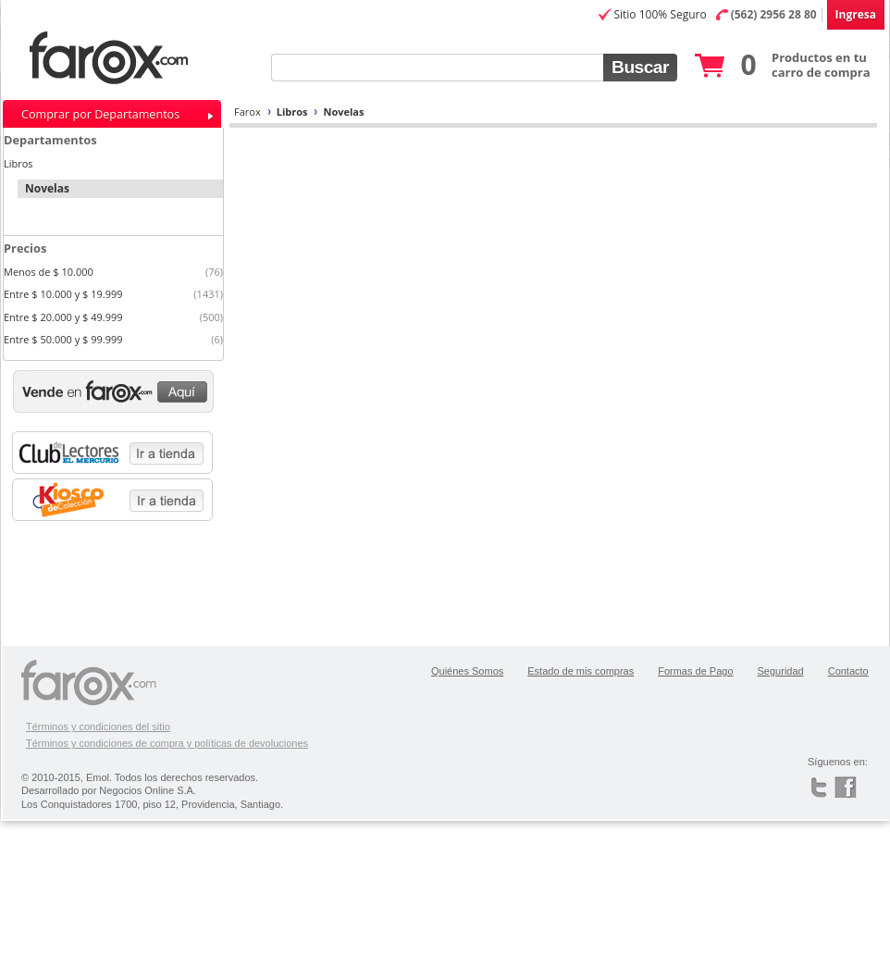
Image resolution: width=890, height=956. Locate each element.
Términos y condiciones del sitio (98, 726)
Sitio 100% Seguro (659, 14)
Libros (292, 111)
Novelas (343, 111)
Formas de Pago (695, 671)
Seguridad (781, 671)
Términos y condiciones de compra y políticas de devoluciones (167, 743)
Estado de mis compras (580, 671)
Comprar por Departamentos (100, 114)
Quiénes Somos (467, 671)
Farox (247, 111)
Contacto (848, 671)
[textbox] (437, 67)
